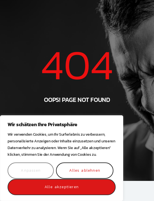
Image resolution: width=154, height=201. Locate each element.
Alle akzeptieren (62, 187)
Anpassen (31, 171)
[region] (61, 158)
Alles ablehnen (84, 171)
